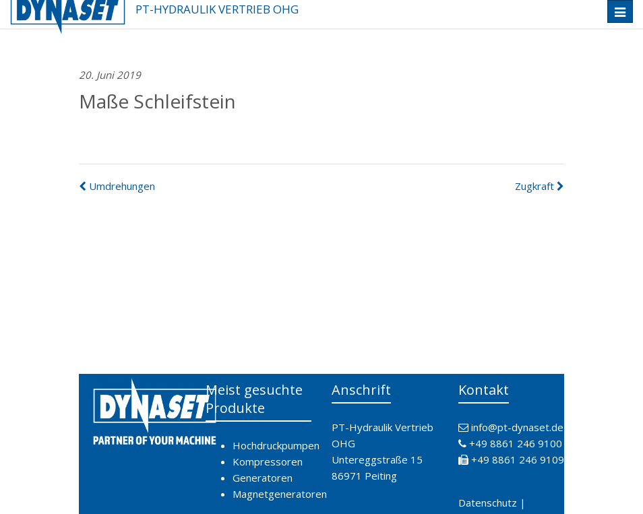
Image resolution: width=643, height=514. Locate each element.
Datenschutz (487, 502)
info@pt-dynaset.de (517, 427)
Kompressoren (268, 461)
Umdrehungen (117, 186)
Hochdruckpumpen (276, 445)
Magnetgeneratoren (280, 494)
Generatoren (263, 477)
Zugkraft (539, 186)
